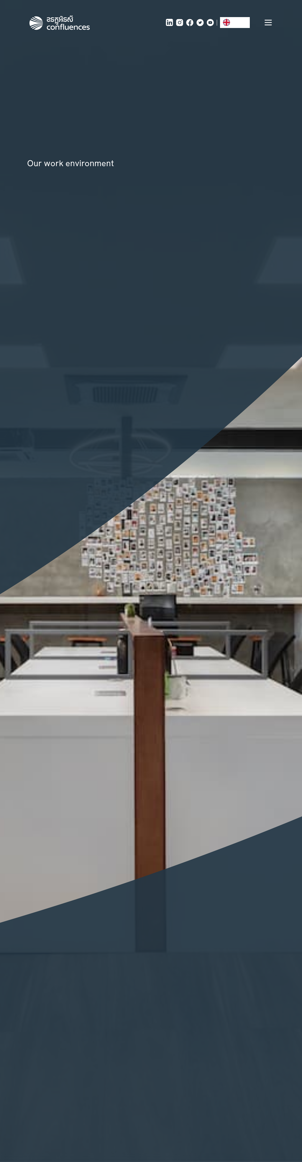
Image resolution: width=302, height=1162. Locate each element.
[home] (59, 23)
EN (230, 22)
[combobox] (235, 22)
